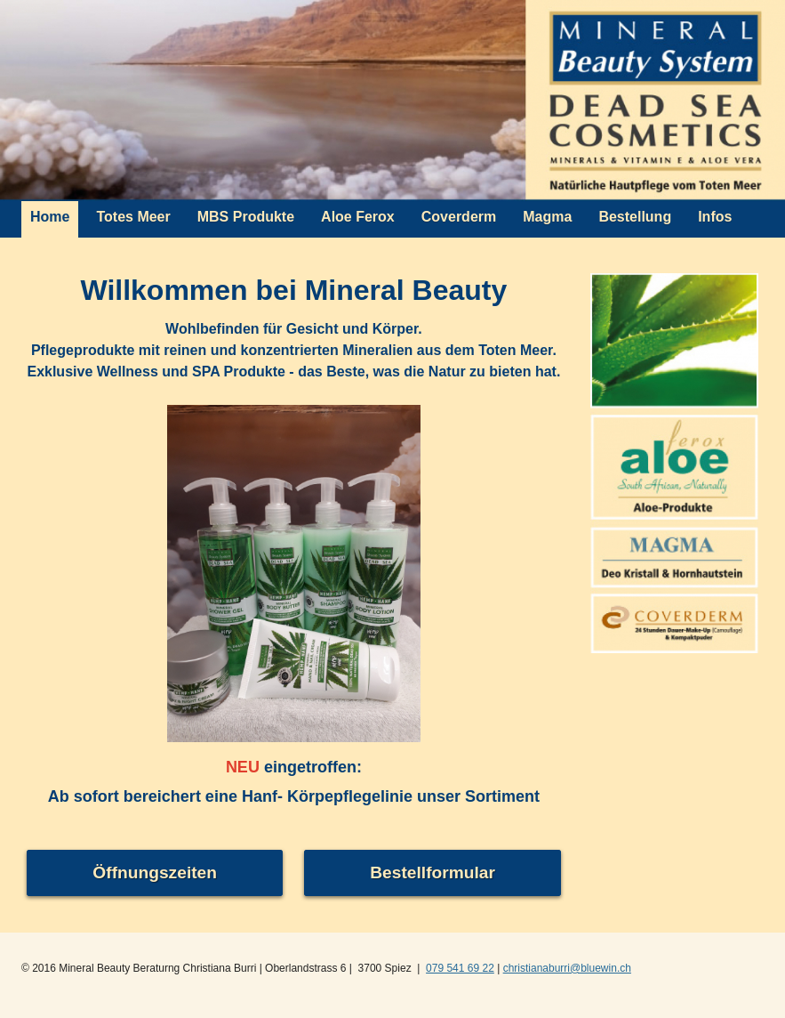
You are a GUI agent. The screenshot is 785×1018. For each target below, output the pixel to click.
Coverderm (458, 216)
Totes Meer (133, 216)
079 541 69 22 (460, 968)
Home (49, 216)
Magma (547, 216)
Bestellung (634, 216)
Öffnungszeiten (154, 872)
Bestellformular (432, 872)
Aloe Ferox (358, 216)
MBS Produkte (245, 216)
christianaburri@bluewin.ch (567, 968)
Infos (715, 216)
